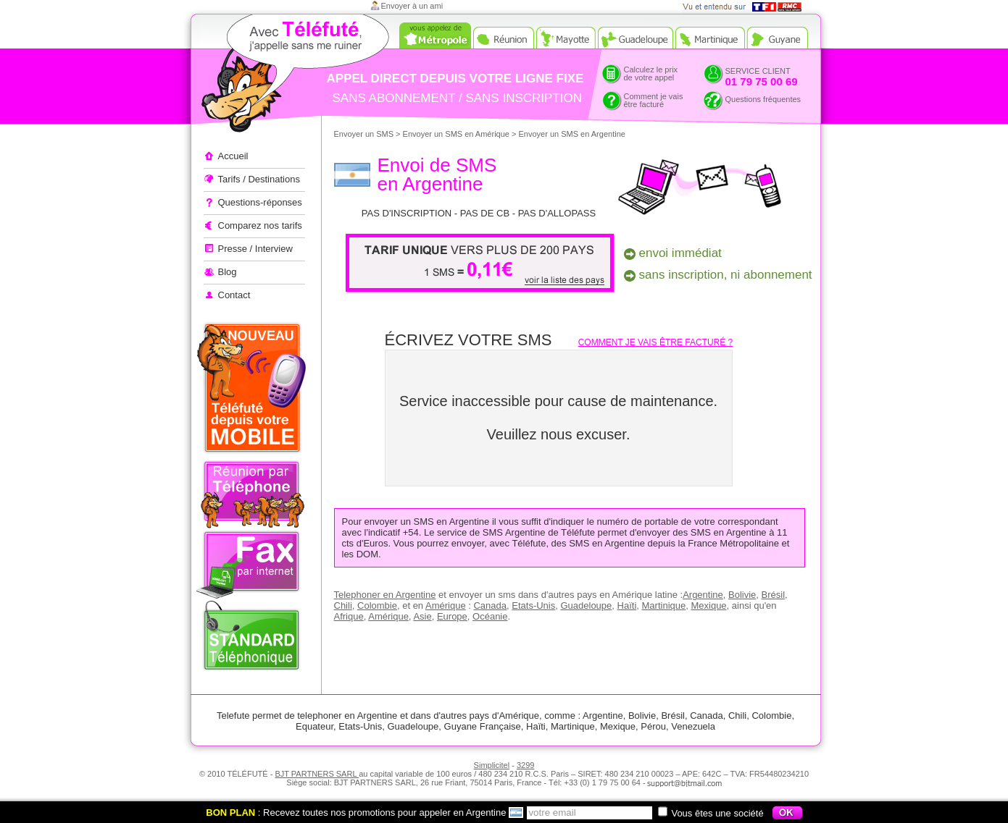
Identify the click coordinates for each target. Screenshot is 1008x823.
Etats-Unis (533, 605)
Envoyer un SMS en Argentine (572, 134)
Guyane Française (482, 726)
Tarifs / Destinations (259, 179)
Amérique (445, 605)
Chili (343, 605)
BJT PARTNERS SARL (317, 773)
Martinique (664, 605)
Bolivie (742, 594)
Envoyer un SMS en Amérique (456, 134)
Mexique (708, 605)
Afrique (349, 616)
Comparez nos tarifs (260, 225)
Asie (422, 616)
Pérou (653, 726)
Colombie (377, 605)
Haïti (627, 605)
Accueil (233, 156)
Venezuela (693, 726)
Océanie (489, 616)
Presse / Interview (255, 248)
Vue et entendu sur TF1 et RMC (747, 7)
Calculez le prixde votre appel (651, 73)
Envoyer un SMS (364, 134)
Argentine (703, 594)
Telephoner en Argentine (385, 594)
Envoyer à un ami (412, 5)
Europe (452, 616)
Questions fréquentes (763, 99)
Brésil (774, 594)
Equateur (314, 726)
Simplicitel (492, 765)
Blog (227, 271)
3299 (525, 765)
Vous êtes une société (710, 813)
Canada (490, 605)
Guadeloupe (586, 605)
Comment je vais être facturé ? (655, 342)
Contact (234, 295)
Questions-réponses (260, 202)
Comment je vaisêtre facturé (653, 100)
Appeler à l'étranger (268, 76)
